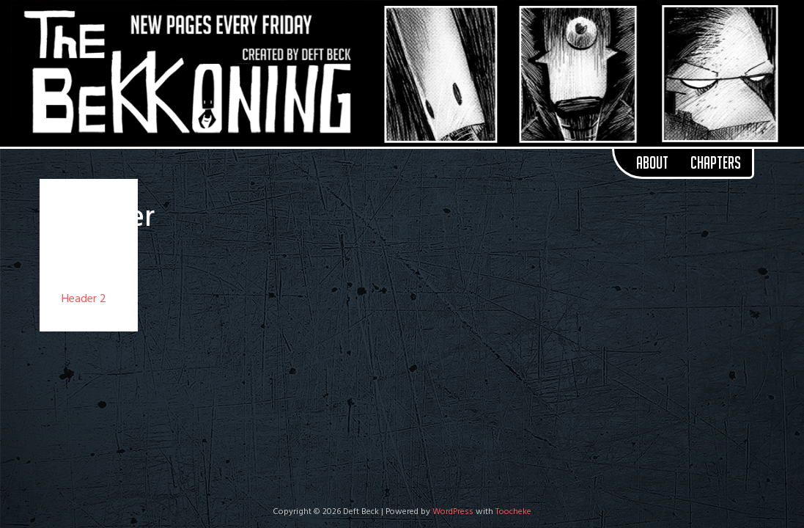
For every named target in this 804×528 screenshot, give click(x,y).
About (652, 162)
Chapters (715, 162)
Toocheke (513, 512)
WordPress (452, 512)
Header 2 (84, 299)
